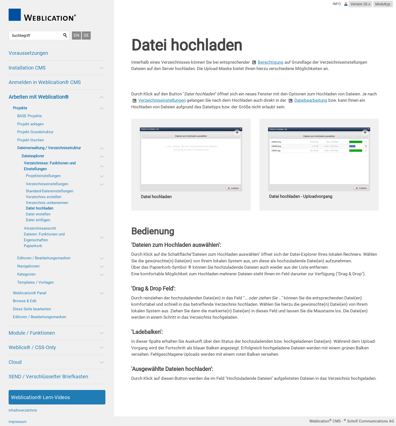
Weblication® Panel (29, 293)
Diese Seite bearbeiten (32, 309)
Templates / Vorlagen (35, 282)
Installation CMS (27, 68)
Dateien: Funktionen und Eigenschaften (44, 237)
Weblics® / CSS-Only (32, 347)
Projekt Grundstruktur (35, 132)
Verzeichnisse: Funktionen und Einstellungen (50, 166)
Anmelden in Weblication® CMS (45, 82)
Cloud (15, 362)
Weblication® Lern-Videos (40, 397)
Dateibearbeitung (310, 100)
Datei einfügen (38, 220)
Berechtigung (271, 62)
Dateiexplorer (33, 156)
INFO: (337, 4)
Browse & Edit (24, 301)
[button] (101, 68)
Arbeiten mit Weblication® (39, 97)
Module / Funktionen (32, 333)
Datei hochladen (39, 208)
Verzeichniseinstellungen (47, 184)
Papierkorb (33, 246)
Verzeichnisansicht (40, 228)
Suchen (65, 35)
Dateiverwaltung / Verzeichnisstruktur (49, 148)
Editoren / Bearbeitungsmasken (43, 258)
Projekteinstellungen (43, 176)
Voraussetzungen (28, 53)
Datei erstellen (38, 214)
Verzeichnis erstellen (43, 197)
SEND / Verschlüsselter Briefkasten (48, 376)
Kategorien (26, 274)
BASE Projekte (29, 116)
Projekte (20, 108)
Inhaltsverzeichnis (23, 410)
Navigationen (28, 266)
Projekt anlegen (30, 124)
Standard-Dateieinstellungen (49, 191)
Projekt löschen (30, 140)
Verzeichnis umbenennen (47, 202)
